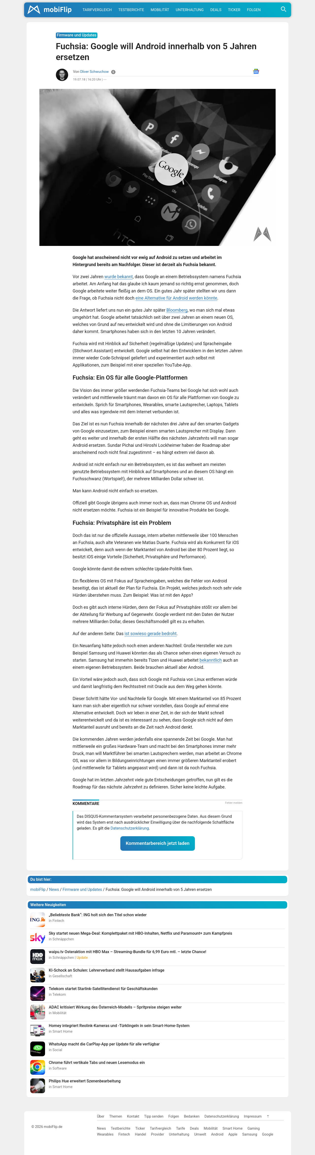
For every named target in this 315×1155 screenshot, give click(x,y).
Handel (140, 1134)
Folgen (254, 10)
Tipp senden (154, 1116)
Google (267, 1134)
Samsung (249, 1134)
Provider (157, 1134)
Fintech (124, 1134)
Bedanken (192, 1116)
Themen (115, 1116)
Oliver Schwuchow (94, 72)
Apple (232, 1134)
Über (100, 1116)
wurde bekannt (118, 276)
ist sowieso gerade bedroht (150, 633)
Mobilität (160, 10)
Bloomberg (177, 310)
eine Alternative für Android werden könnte (176, 298)
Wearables (105, 1134)
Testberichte (131, 10)
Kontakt (133, 1116)
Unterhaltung (190, 10)
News (101, 1128)
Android (217, 1134)
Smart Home (232, 1128)
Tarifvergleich (97, 10)
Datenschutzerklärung (129, 828)
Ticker (234, 10)
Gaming (254, 1128)
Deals (215, 10)
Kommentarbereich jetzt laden (157, 843)
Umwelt (200, 1134)
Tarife (180, 1128)
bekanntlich (211, 660)
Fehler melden (233, 802)
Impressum (253, 1116)
